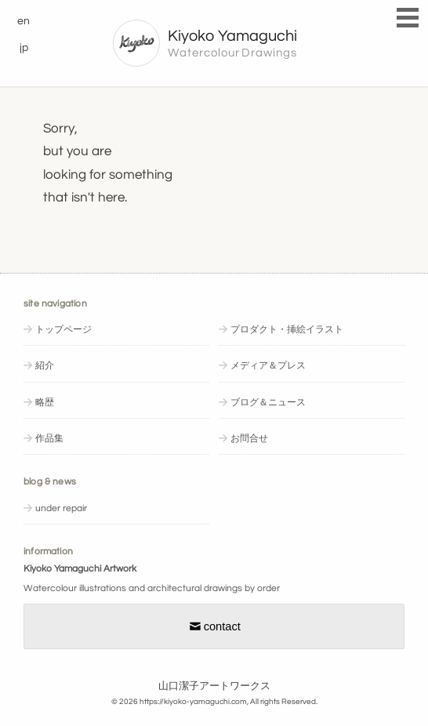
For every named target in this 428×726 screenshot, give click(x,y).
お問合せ (249, 439)
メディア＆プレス (268, 366)
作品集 (49, 439)
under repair (61, 508)
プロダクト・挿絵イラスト (286, 330)
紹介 (44, 366)
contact (214, 626)
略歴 (44, 402)
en (23, 21)
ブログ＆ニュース (268, 402)
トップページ (63, 330)
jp (24, 47)
